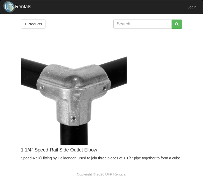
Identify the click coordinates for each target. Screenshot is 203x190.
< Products (33, 24)
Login (191, 7)
